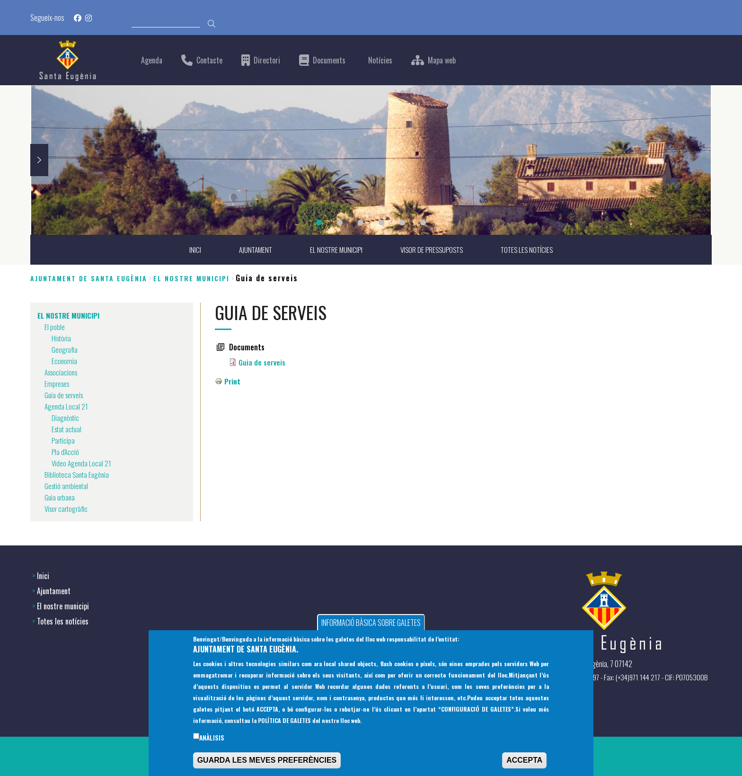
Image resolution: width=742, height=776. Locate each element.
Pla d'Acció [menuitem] (66, 452)
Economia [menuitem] (65, 361)
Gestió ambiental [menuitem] (67, 486)
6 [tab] (423, 222)
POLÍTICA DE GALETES (284, 722)
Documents (329, 60)
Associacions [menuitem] (62, 372)
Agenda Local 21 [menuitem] (66, 406)
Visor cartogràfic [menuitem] (67, 509)
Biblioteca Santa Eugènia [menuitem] (78, 475)
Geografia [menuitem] (65, 350)
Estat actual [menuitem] (68, 429)
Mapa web (442, 60)
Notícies (380, 60)
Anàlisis (211, 739)
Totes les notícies (62, 620)
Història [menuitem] (62, 338)
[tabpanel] (371, 160)
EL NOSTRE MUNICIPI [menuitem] (334, 250)
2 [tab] (340, 222)
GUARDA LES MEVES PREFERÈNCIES (267, 762)
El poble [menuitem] (54, 327)
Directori (267, 60)
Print (232, 381)
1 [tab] (319, 222)
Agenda (151, 60)
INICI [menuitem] (189, 250)
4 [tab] (381, 222)
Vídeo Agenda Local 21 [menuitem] (82, 463)
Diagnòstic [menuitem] (66, 418)
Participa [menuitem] (64, 440)
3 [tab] (360, 222)
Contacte (209, 60)
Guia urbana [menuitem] (60, 497)
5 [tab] (402, 222)
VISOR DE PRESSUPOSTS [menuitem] (432, 250)
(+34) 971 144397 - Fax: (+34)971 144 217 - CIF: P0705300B (626, 676)
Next (39, 160)
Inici (43, 574)
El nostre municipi (63, 605)
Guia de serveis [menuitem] (65, 395)
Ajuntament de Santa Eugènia (88, 278)
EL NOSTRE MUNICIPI (191, 278)
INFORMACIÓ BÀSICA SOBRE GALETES (371, 624)
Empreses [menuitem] (57, 384)
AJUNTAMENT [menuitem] (251, 250)
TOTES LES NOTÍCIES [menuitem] (531, 250)
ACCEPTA (524, 762)
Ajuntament (54, 590)
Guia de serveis (261, 362)
